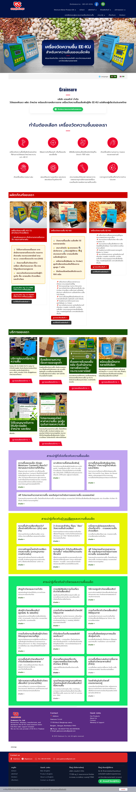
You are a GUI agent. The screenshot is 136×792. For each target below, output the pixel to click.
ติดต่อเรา (122, 15)
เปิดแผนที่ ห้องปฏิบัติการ (109, 781)
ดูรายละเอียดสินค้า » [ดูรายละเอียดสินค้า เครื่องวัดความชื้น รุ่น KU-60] (60, 318)
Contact (93, 720)
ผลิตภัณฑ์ (92, 10)
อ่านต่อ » (21, 487)
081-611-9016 (87, 4)
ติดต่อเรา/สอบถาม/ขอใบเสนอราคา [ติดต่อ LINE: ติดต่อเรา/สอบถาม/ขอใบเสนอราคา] (68, 109)
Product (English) (46, 774)
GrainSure (15, 759)
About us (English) (46, 777)
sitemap (14, 747)
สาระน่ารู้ (101, 15)
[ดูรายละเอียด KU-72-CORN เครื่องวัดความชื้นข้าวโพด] (23, 289)
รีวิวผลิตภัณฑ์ (105, 10)
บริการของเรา (120, 10)
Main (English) (45, 771)
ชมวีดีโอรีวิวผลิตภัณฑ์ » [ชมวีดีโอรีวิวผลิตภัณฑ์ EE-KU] (101, 272)
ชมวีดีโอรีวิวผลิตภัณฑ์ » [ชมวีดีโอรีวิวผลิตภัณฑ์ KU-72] (21, 302)
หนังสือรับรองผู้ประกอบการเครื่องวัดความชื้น (79, 15)
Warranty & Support (97, 722)
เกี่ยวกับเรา (112, 15)
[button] (10, 45)
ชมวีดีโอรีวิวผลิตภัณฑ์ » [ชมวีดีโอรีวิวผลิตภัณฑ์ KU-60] (61, 322)
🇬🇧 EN (122, 76)
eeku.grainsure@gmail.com (65, 759)
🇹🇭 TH (113, 76)
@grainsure (27, 759)
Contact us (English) (47, 780)
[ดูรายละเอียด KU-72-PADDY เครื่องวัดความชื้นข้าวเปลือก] (23, 296)
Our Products (95, 716)
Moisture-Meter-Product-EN (65, 10)
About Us (93, 718)
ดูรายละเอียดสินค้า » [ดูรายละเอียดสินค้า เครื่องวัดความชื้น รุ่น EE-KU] (100, 267)
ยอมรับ (123, 789)
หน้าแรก (82, 10)
